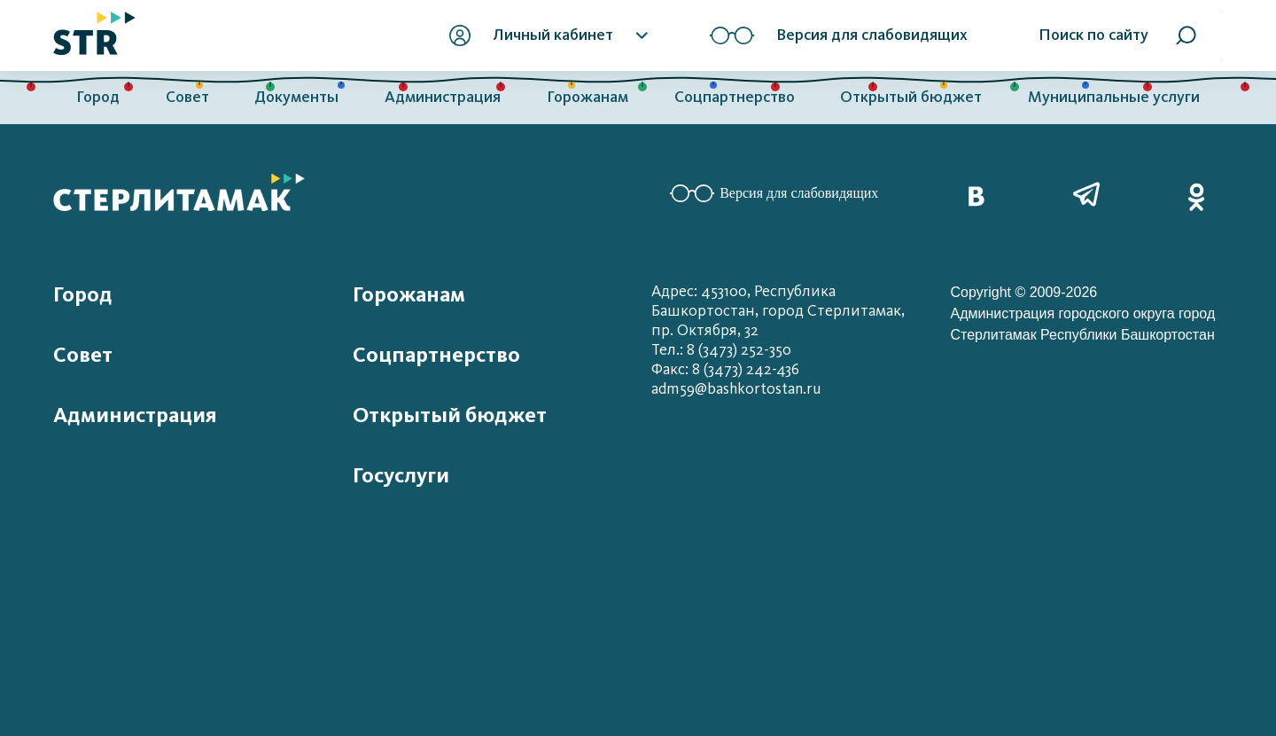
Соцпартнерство (734, 97)
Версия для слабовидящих (774, 193)
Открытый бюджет (911, 97)
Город (98, 97)
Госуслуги (401, 475)
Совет (187, 97)
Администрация (443, 97)
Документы (296, 97)
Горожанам (587, 97)
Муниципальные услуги (1114, 97)
